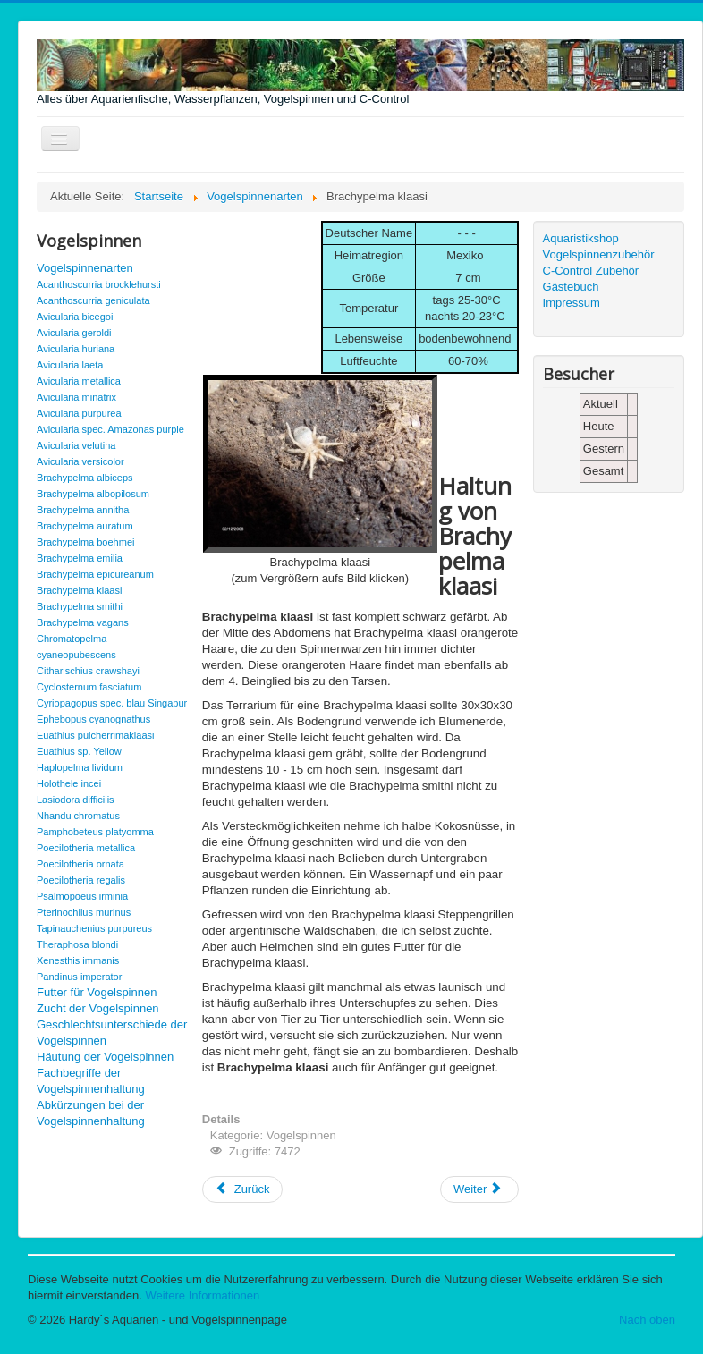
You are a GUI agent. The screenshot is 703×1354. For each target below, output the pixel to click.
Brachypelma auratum (85, 525)
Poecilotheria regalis (81, 880)
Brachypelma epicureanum (95, 574)
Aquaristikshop (581, 238)
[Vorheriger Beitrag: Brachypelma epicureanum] (243, 1189)
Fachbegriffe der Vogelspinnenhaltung (91, 1081)
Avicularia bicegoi (75, 316)
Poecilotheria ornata (80, 864)
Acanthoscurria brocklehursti (99, 284)
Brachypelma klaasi (79, 590)
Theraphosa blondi (77, 944)
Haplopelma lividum (80, 767)
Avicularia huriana (75, 348)
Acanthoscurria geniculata (93, 300)
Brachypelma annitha (83, 509)
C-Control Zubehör (591, 270)
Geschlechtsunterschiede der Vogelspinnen (112, 1032)
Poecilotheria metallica (86, 847)
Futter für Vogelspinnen (97, 992)
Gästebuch (571, 286)
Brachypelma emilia (80, 558)
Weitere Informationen (203, 1295)
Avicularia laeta (70, 365)
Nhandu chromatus (78, 815)
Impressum (571, 302)
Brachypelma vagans (83, 622)
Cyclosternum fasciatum (89, 686)
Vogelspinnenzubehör (599, 254)
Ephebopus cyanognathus (93, 719)
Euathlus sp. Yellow (79, 751)
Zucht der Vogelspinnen (98, 1008)
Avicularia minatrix (76, 397)
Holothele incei (69, 783)
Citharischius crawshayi (88, 670)
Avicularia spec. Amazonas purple (110, 429)
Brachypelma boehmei (85, 542)
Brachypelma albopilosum (93, 493)
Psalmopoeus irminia (82, 896)
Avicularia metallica (79, 381)
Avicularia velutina (76, 445)
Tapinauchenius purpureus (94, 928)
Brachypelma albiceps (85, 477)
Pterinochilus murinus (84, 912)
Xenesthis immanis (78, 960)
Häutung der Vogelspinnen (105, 1056)
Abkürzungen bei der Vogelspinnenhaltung (91, 1113)
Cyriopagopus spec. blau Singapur (112, 703)
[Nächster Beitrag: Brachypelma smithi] (479, 1189)
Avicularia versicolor (80, 461)
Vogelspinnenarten (85, 268)
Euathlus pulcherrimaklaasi (95, 735)
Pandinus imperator (79, 976)
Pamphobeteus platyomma (95, 831)
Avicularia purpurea (79, 413)
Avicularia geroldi (74, 332)
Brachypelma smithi (80, 606)
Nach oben (647, 1319)
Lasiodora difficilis (75, 799)
